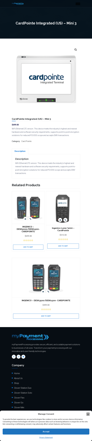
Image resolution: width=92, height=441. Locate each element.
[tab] (20, 151)
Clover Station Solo (23, 320)
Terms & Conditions (23, 370)
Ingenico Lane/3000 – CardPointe (63, 195)
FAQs (16, 356)
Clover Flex (19, 325)
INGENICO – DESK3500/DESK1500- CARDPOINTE (46, 228)
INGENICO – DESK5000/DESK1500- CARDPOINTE (28, 196)
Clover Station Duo (22, 316)
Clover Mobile (20, 340)
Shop (16, 311)
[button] (88, 414)
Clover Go (18, 330)
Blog (16, 360)
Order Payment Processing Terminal (30, 385)
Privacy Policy (20, 375)
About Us (18, 306)
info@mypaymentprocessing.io (34, 405)
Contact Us (19, 365)
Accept (46, 431)
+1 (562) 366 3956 (31, 409)
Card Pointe (26, 141)
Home (17, 301)
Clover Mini (19, 335)
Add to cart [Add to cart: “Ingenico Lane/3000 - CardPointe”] (63, 212)
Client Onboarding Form (25, 380)
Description (20, 151)
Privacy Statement (46, 437)
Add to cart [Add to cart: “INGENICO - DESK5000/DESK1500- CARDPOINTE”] (28, 214)
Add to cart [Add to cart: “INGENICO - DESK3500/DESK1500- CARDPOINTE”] (46, 244)
